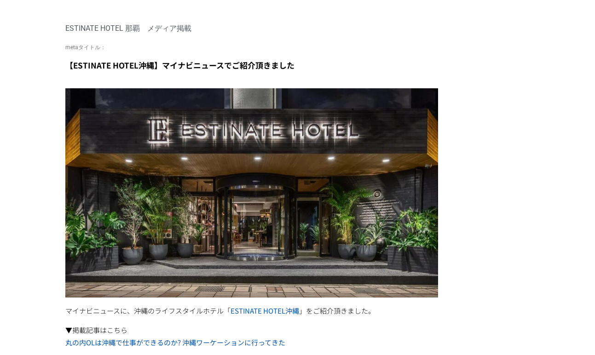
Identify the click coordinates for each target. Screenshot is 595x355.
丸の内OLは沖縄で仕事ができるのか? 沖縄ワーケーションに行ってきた (175, 342)
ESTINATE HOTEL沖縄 (265, 310)
